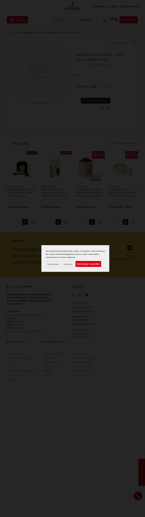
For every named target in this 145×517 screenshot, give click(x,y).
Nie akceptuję (53, 264)
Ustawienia (67, 264)
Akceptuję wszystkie (88, 264)
